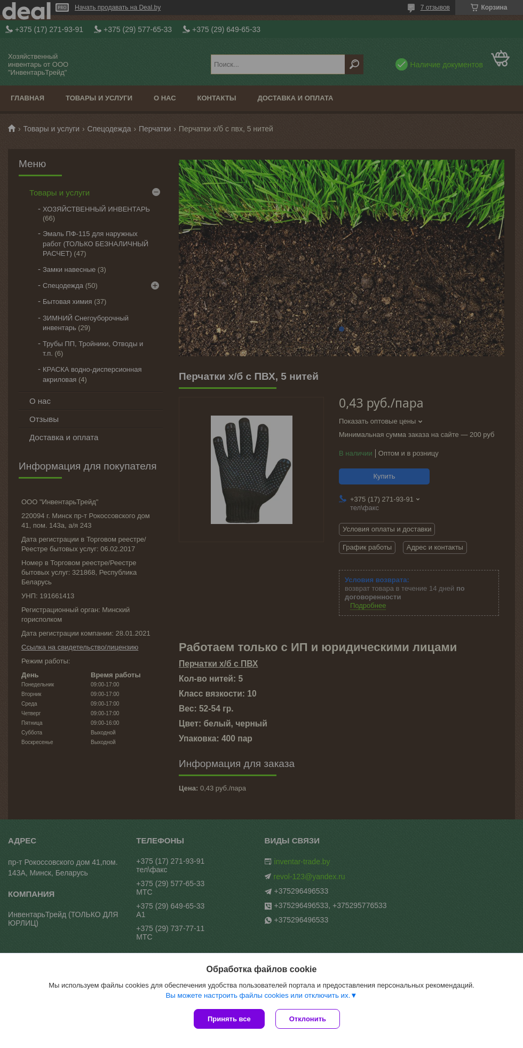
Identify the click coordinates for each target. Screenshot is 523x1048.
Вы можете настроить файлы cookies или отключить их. (257, 995)
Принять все (229, 1019)
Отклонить (307, 1019)
